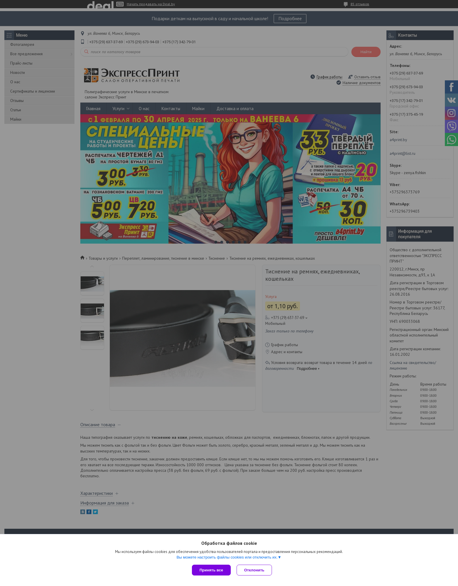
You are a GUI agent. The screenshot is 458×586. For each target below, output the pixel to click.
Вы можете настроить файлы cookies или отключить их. (226, 557)
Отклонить (254, 570)
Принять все (211, 570)
